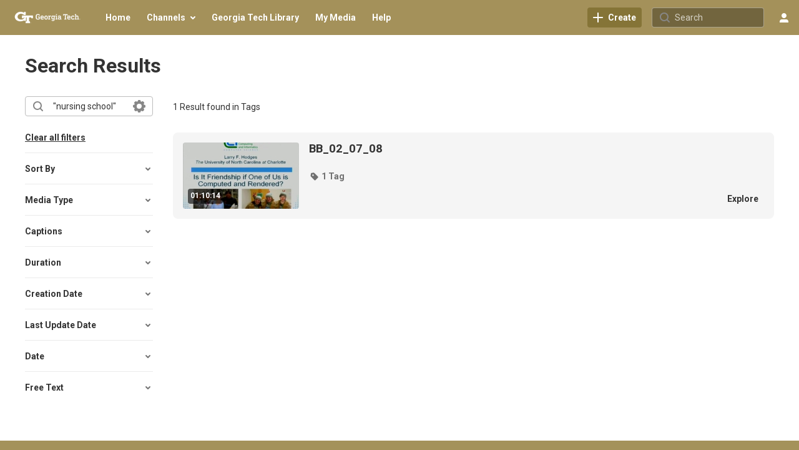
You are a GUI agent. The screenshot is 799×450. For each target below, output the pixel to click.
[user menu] (784, 18)
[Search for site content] (717, 17)
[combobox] (88, 106)
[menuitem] (118, 18)
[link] (614, 18)
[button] (89, 168)
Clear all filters (55, 137)
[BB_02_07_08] (510, 148)
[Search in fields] (139, 106)
